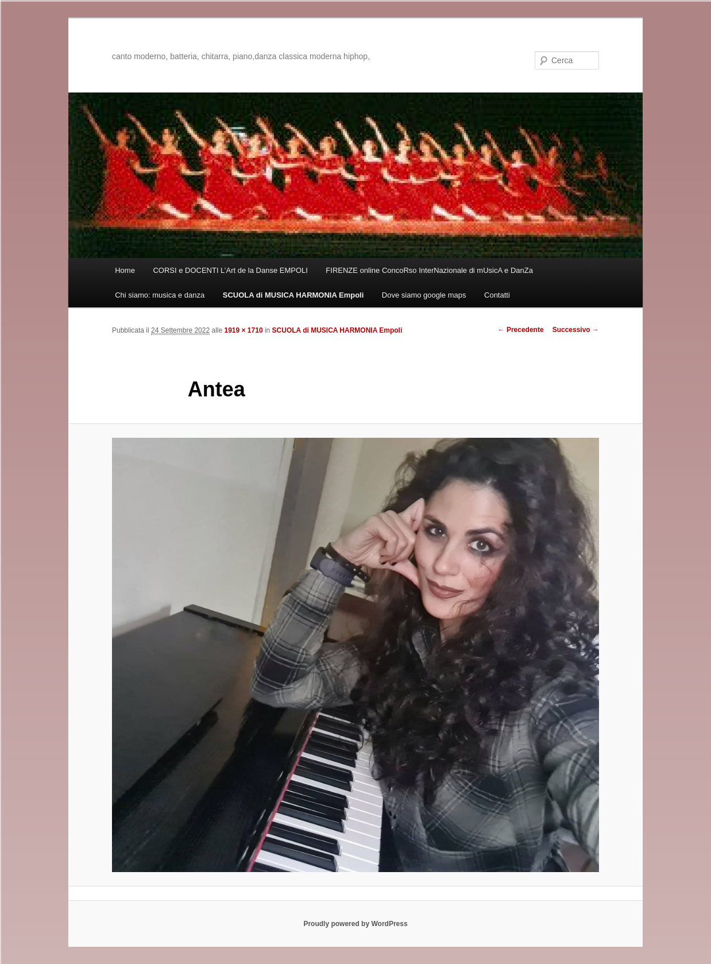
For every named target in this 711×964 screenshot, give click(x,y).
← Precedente (521, 330)
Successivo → (575, 330)
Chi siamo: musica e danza (159, 295)
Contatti (497, 295)
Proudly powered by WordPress (355, 924)
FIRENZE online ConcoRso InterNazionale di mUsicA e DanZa (429, 270)
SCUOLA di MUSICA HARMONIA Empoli (293, 295)
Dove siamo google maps (424, 295)
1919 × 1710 (244, 330)
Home (125, 270)
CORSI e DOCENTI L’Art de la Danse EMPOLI (230, 270)
